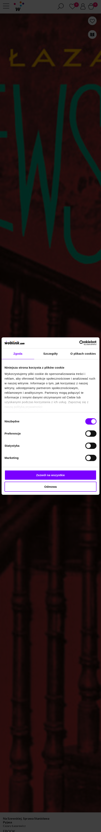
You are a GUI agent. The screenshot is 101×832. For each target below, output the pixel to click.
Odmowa (50, 486)
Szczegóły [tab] (50, 353)
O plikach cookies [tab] (83, 353)
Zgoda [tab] (17, 353)
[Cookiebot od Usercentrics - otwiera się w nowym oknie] (79, 342)
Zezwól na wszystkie (50, 475)
